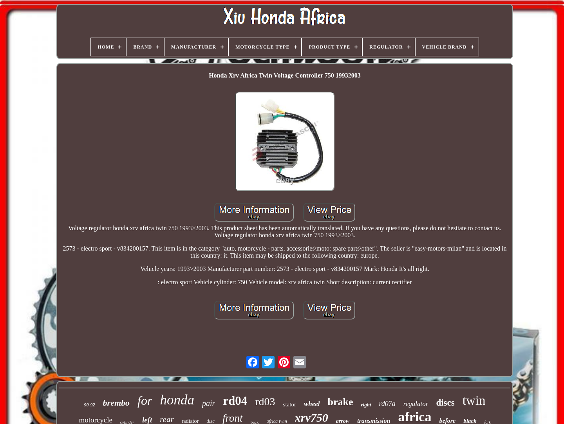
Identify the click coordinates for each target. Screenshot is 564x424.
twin (474, 400)
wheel (312, 404)
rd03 (265, 401)
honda (177, 400)
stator (289, 404)
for (144, 400)
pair (208, 403)
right (366, 405)
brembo (116, 403)
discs (445, 403)
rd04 (235, 401)
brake (340, 402)
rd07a (387, 404)
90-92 (89, 405)
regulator (415, 404)
